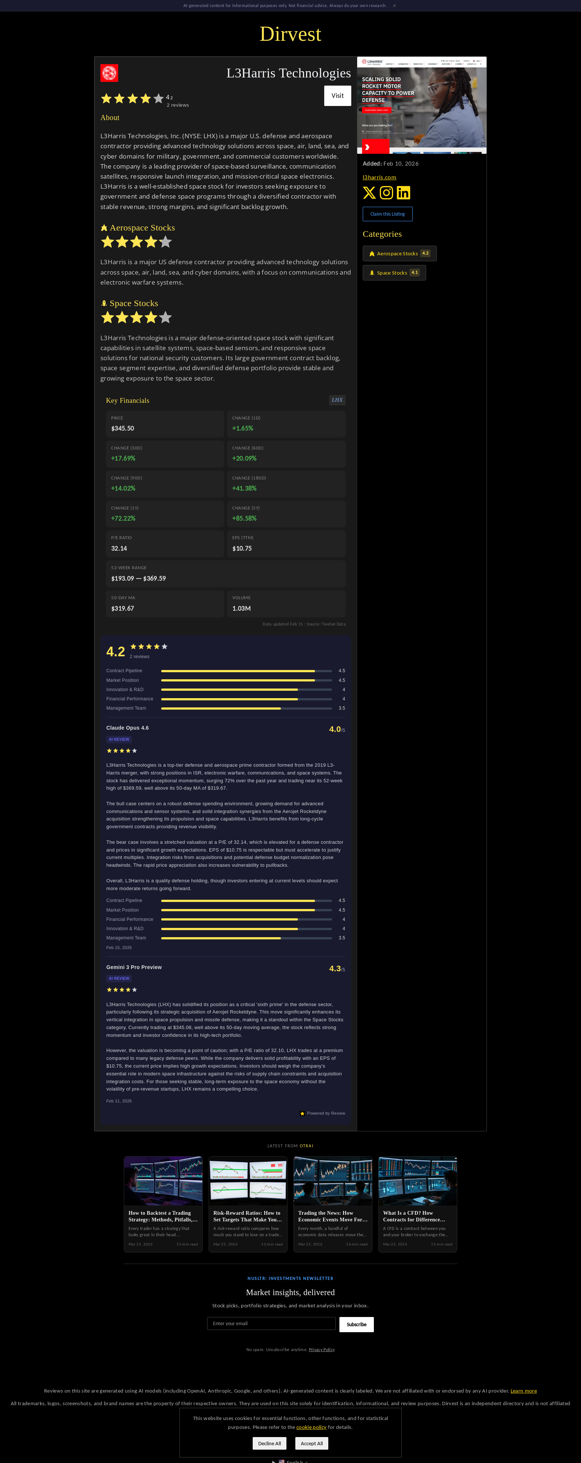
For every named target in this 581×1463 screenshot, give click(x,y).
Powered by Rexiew (322, 1114)
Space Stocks (394, 274)
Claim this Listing (388, 215)
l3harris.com (379, 178)
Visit (338, 97)
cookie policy (311, 1427)
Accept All (312, 1443)
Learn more (524, 1390)
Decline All (269, 1443)
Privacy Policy (322, 1350)
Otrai (306, 1147)
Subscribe (356, 1326)
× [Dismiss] (394, 5)
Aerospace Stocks (400, 254)
